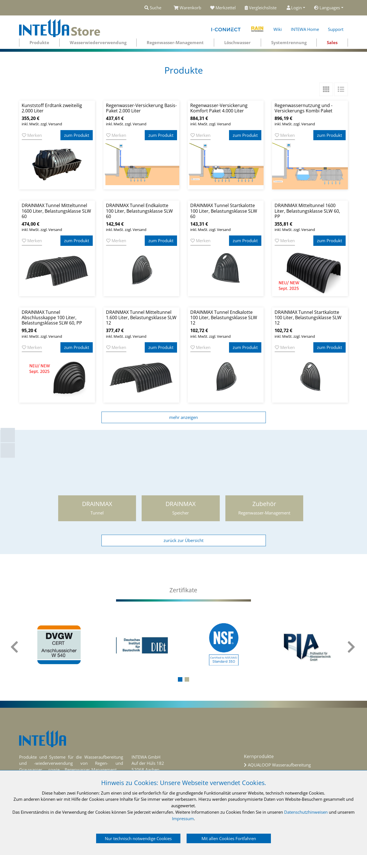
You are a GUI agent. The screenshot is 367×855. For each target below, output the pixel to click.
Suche (152, 7)
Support (335, 29)
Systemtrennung (289, 42)
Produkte (39, 42)
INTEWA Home (305, 29)
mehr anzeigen (183, 417)
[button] (180, 679)
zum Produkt (76, 135)
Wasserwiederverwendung (98, 42)
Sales (332, 42)
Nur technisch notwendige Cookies (138, 838)
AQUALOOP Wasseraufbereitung (279, 765)
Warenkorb (187, 7)
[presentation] (15, 647)
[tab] (183, 590)
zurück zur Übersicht (183, 540)
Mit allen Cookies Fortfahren (228, 838)
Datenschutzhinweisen (306, 812)
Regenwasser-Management (175, 42)
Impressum (183, 818)
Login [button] (294, 7)
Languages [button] (327, 7)
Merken (32, 135)
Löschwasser (237, 42)
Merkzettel (223, 7)
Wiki (277, 29)
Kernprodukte (259, 756)
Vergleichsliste (261, 7)
